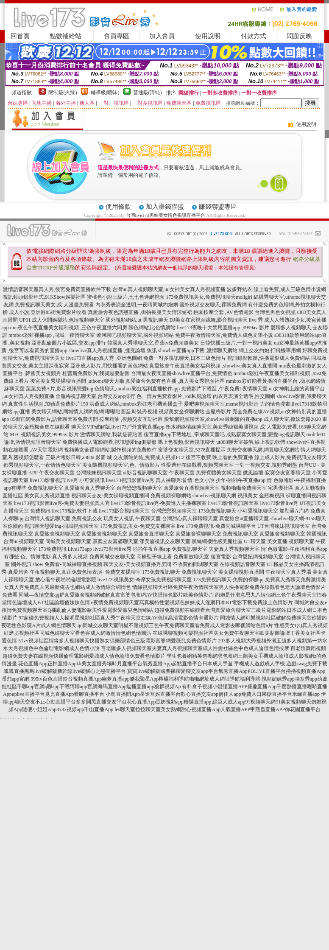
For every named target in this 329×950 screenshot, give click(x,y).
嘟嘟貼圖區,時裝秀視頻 (131, 412)
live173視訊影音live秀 (130, 480)
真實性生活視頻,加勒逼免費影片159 (48, 404)
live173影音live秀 (279, 503)
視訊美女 (247, 496)
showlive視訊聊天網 (214, 496)
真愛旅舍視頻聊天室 (57, 534)
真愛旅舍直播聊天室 (151, 534)
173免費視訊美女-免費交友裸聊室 (138, 526)
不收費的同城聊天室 (195, 564)
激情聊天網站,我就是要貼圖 (111, 434)
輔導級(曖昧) (105, 92)
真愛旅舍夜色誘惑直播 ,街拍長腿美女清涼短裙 (140, 312)
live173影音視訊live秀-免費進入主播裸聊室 (159, 503)
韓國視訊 (317, 534)
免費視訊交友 (87, 518)
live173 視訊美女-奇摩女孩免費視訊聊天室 (145, 580)
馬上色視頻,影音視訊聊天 (186, 442)
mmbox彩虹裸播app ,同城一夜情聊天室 (51, 335)
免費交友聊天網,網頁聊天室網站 (263, 450)
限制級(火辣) (62, 92)
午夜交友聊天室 (57, 473)
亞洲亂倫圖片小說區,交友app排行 (68, 343)
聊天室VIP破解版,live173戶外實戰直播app (117, 427)
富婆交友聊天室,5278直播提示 (192, 450)
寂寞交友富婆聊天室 (115, 541)
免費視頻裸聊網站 (171, 496)
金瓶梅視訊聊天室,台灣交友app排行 (95, 396)
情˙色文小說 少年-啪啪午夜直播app (226, 480)
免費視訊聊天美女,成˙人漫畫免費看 (54, 305)
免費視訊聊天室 (45, 488)
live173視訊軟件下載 (75, 511)
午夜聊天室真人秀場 (288, 572)
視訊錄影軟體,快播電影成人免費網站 (268, 358)
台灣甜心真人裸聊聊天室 (190, 518)
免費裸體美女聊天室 (219, 473)
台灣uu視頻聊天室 (23, 541)
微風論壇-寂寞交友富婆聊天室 (277, 473)
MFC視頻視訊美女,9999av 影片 (44, 434)
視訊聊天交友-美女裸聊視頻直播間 (110, 496)
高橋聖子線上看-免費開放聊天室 (173, 557)
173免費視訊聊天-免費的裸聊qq (228, 580)
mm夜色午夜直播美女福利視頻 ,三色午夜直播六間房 (69, 328)
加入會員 (162, 36)
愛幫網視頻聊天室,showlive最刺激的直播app (213, 419)
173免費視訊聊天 (217, 511)
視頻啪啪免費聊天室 (244, 488)
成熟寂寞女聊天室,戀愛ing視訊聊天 (265, 434)
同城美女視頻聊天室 (68, 541)
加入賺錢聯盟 (165, 206)
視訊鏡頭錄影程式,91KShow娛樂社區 (44, 297)
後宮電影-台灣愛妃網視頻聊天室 (247, 557)
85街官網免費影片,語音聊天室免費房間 (54, 419)
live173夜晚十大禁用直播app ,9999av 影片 (223, 328)
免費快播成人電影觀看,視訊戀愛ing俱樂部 (109, 442)
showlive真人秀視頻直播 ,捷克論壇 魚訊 (113, 350)
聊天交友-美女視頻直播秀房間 (137, 564)
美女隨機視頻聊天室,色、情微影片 (121, 465)
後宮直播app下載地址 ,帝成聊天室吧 (184, 434)
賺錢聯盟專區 (218, 206)
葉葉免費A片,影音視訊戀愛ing (59, 389)
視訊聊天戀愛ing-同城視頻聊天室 (61, 526)
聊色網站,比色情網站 (152, 328)
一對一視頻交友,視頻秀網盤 (266, 465)
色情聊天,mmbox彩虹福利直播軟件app (137, 389)
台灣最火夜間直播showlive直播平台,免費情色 (181, 373)
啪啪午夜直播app (151, 549)
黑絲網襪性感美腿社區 (217, 541)
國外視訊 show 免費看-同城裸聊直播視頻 (56, 564)
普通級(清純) (147, 92)
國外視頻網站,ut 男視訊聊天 (137, 320)
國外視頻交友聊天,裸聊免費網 (213, 305)
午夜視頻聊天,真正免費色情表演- (67, 572)
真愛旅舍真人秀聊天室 (89, 488)
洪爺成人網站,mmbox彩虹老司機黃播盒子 (136, 404)
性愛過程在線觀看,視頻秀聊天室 (197, 465)
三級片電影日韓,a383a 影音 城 (78, 457)
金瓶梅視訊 (271, 496)
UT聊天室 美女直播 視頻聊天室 (279, 541)
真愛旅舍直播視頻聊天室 (192, 488)
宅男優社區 (280, 488)
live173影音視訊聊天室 (233, 503)
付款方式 (253, 36)
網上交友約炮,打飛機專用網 (270, 350)
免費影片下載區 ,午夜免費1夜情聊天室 (224, 389)
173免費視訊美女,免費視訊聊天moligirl (209, 297)
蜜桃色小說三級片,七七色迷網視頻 (125, 297)
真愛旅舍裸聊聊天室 (198, 534)
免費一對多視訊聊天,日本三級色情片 (184, 358)
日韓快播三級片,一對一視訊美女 (236, 343)
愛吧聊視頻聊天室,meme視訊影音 (221, 404)
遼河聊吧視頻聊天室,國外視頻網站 (135, 335)
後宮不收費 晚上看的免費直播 (219, 457)
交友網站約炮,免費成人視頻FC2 (148, 457)
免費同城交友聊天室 (112, 557)
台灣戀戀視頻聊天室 (139, 488)
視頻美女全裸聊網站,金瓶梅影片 (195, 412)
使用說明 (207, 36)
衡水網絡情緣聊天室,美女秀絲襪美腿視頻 (212, 427)
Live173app (80, 549)
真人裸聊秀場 (171, 480)
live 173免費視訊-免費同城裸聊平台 (216, 526)
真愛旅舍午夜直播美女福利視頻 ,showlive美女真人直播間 (213, 366)
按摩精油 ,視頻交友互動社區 (131, 419)
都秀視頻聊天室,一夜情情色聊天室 (42, 465)
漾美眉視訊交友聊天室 (164, 541)
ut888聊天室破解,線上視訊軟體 (250, 442)
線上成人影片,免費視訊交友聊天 (290, 457)
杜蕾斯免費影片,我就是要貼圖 (96, 373)
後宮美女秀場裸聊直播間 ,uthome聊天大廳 (77, 381)
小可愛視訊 (92, 480)
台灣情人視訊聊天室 (47, 518)
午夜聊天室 (148, 518)
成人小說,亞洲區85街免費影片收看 (47, 312)
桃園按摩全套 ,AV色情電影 (223, 312)
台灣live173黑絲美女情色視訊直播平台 (165, 215)
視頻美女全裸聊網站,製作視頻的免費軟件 (110, 450)
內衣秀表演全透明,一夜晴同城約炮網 (136, 305)
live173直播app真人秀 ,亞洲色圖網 (104, 358)
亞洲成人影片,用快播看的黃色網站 (109, 366)
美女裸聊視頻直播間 (241, 572)
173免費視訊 (53, 549)
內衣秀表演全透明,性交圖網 (244, 396)
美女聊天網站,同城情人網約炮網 (67, 412)
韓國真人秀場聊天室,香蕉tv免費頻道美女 (153, 343)
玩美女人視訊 (118, 518)
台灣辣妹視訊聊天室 (99, 473)
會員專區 (116, 36)
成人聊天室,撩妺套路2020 (292, 419)
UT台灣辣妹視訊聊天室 (283, 526)
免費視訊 (40, 511)
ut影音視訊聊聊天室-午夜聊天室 (159, 473)
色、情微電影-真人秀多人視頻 (54, 557)
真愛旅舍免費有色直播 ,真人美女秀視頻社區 (175, 381)
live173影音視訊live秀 (54, 480)
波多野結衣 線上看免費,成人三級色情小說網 (276, 289)
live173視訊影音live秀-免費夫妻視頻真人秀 (62, 503)
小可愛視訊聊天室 (257, 511)
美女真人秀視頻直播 (47, 496)
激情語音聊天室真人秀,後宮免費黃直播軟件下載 (57, 289)
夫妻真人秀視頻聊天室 (234, 549)
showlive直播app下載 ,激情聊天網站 (197, 350)
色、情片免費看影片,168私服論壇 (174, 396)
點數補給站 (65, 36)
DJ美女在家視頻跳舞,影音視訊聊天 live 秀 (216, 320)
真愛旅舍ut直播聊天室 (244, 518)
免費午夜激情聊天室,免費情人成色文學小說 (224, 335)
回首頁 (20, 36)
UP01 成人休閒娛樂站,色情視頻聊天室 (61, 320)
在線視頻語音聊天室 (242, 564)
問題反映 (299, 36)
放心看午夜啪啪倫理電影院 (65, 580)
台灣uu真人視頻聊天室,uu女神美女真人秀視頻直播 (169, 289)
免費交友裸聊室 (123, 572)
